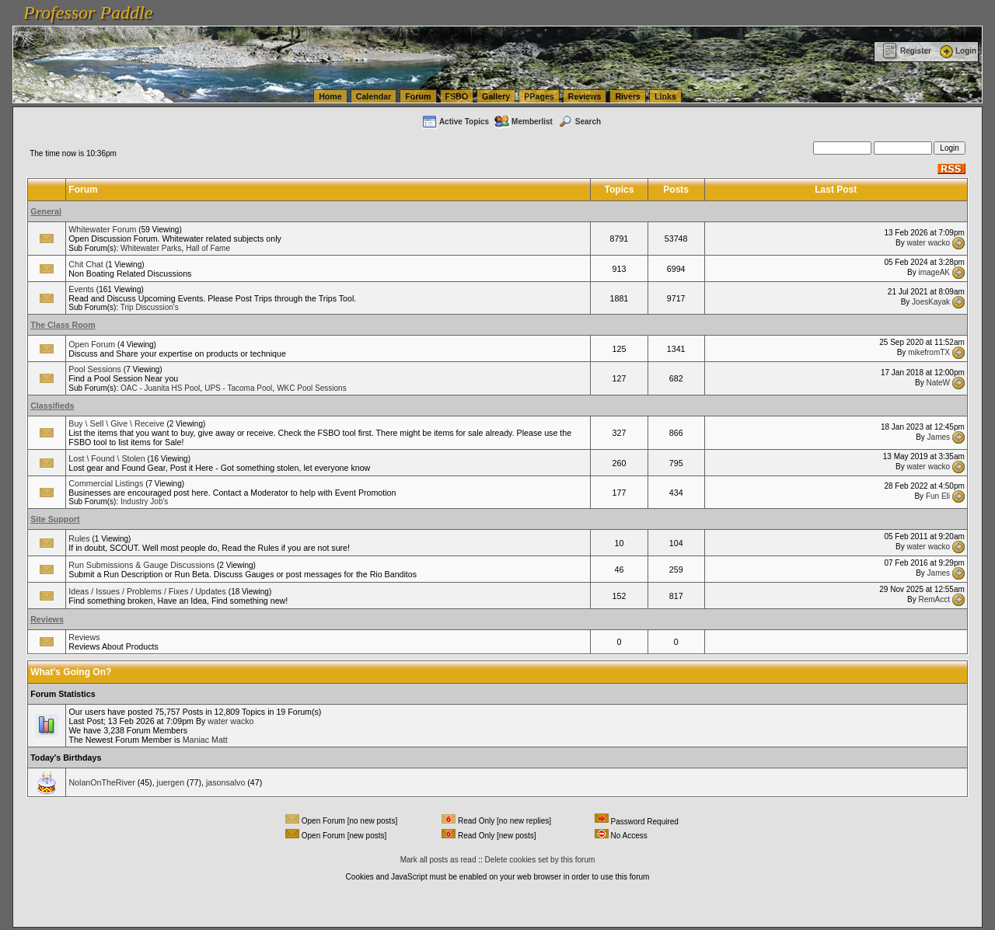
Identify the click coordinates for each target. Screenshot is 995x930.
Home (330, 96)
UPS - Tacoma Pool (238, 388)
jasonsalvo (225, 782)
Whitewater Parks (150, 248)
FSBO (457, 96)
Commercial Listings (105, 483)
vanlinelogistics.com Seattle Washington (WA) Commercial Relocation (715, 7)
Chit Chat (85, 264)
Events (81, 289)
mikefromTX (929, 352)
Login (956, 51)
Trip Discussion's (149, 307)
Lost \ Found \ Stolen (106, 458)
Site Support (54, 519)
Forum (418, 96)
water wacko (928, 242)
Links (665, 96)
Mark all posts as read (438, 859)
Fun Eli (938, 496)
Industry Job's (144, 501)
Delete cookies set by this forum (540, 859)
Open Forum (91, 344)
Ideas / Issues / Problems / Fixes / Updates (147, 591)
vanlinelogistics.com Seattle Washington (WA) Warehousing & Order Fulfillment (439, 7)
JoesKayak (931, 302)
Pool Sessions (94, 369)
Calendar (374, 96)
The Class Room (63, 324)
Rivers (628, 96)
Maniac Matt (205, 739)
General (45, 211)
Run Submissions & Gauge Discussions (141, 564)
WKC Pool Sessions (311, 388)
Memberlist (523, 121)
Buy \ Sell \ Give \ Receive (116, 423)
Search (579, 121)
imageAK (934, 272)
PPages (539, 96)
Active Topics (455, 121)
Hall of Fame (208, 248)
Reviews (585, 96)
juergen (171, 782)
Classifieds (52, 405)
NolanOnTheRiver (101, 782)
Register (906, 51)
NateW (938, 382)
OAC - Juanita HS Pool (160, 388)
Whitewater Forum (102, 229)
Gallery (496, 96)
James (938, 436)
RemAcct (934, 599)
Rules (78, 538)
